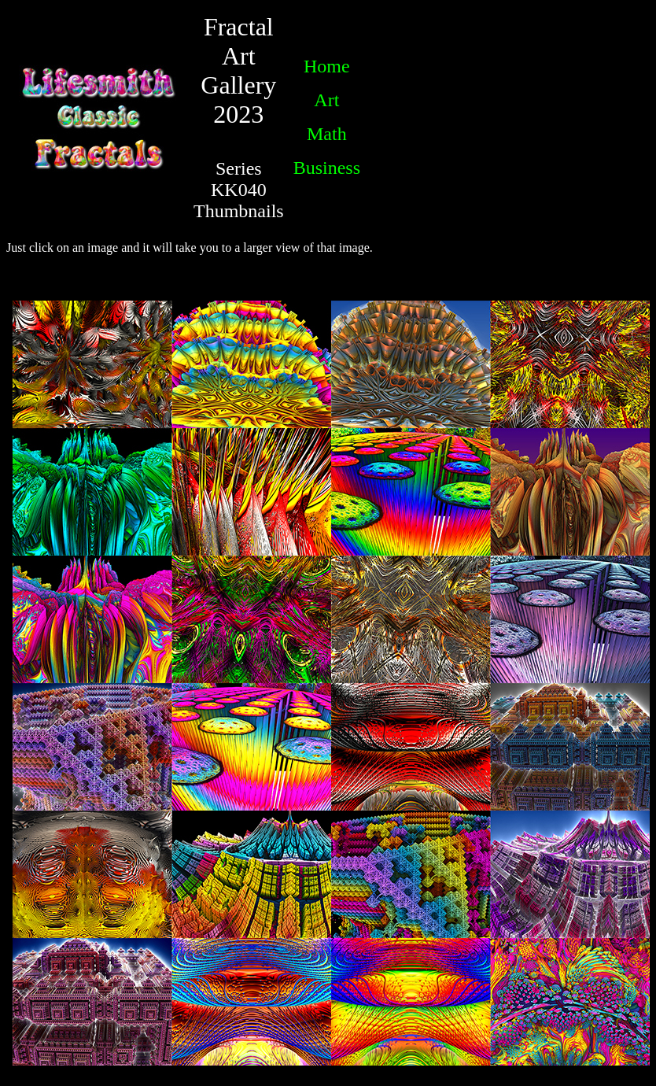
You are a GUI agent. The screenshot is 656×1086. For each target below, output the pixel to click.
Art (326, 100)
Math (327, 134)
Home (327, 66)
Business (326, 167)
